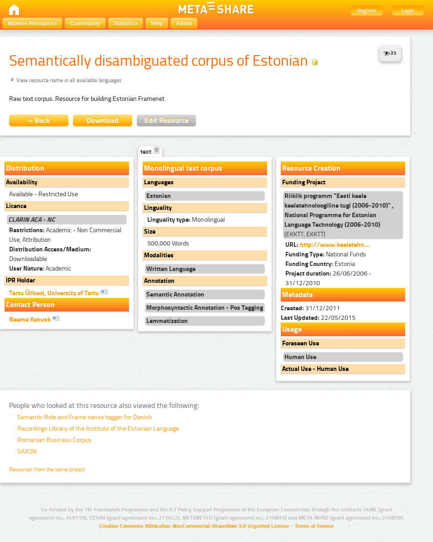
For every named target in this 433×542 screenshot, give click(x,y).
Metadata (297, 294)
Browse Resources (32, 23)
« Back (39, 120)
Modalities (159, 255)
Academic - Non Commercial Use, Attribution (65, 235)
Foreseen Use (300, 343)
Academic (40, 268)
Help (157, 23)
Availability (21, 182)
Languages (159, 182)
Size (149, 231)
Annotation (159, 281)
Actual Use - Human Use (315, 369)
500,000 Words (168, 243)
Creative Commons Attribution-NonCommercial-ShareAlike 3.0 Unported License (194, 526)
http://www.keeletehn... (335, 245)
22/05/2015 (318, 318)
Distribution (25, 168)
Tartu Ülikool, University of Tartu (58, 292)
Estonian (158, 196)
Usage (292, 329)
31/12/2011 (310, 308)
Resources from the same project (47, 469)
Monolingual (186, 220)
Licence (16, 206)
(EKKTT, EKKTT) (339, 215)
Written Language (171, 269)
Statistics (125, 23)
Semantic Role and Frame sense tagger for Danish (84, 417)
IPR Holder (20, 280)
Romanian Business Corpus (54, 440)
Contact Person (30, 304)
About (184, 23)
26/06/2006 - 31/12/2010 (328, 278)
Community (85, 23)
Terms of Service (314, 526)
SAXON (26, 451)
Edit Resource (166, 120)
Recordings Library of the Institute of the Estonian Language (98, 429)
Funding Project (303, 182)
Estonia (320, 264)
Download (103, 120)
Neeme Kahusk (34, 318)
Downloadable (50, 254)
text (150, 152)
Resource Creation (311, 168)
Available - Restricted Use (43, 194)
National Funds (325, 254)
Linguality (158, 208)
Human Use (300, 357)
